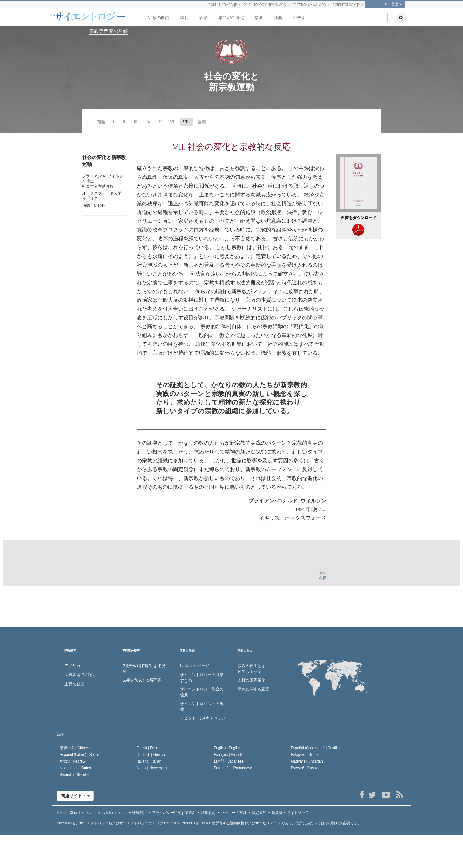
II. (124, 121)
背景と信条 (187, 650)
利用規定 (208, 813)
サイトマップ (298, 813)
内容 (100, 121)
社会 (278, 18)
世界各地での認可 (80, 674)
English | (227, 748)
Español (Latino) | (81, 754)
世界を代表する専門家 (142, 680)
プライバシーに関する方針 (174, 813)
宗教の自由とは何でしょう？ (251, 668)
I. (114, 121)
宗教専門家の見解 (108, 31)
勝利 (184, 18)
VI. (173, 121)
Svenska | (75, 775)
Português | (233, 768)
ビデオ (299, 18)
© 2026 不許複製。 (102, 813)
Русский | (306, 768)
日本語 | (229, 761)
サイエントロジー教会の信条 (201, 692)
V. (161, 121)
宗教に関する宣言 (253, 689)
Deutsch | (151, 754)
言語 (390, 4)
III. (136, 121)
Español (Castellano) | (316, 748)
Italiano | (149, 761)
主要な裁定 (74, 684)
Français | (228, 754)
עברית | (72, 761)
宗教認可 (70, 650)
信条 (258, 18)
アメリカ (72, 665)
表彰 (203, 18)
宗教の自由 (158, 18)
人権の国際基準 (251, 680)
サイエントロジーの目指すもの (201, 677)
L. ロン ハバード (194, 665)
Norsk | (152, 768)
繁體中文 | (75, 748)
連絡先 (277, 813)
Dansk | (149, 748)
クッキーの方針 (234, 813)
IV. (148, 121)
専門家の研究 (231, 18)
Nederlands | (75, 768)
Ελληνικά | (305, 754)
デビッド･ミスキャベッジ (203, 718)
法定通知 (259, 813)
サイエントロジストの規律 (201, 706)
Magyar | (307, 761)
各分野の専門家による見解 (144, 668)
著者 (201, 121)
